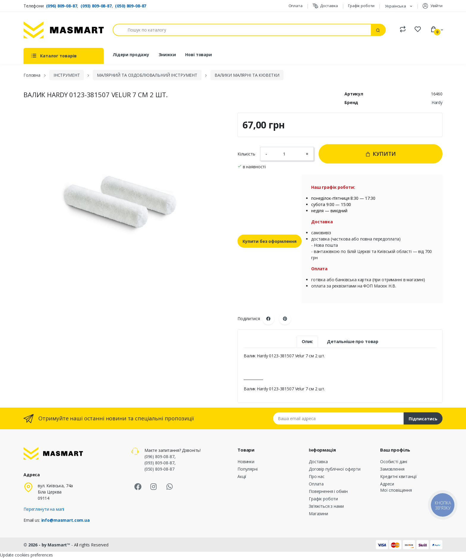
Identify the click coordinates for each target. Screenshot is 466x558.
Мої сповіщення (396, 490)
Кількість (246, 154)
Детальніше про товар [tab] (352, 341)
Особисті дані (393, 461)
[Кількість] (286, 153)
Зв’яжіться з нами (326, 506)
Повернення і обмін (328, 491)
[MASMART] (63, 29)
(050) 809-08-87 (130, 6)
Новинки (245, 461)
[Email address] (338, 418)
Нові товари (198, 54)
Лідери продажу (131, 54)
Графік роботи (361, 5)
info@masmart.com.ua (65, 520)
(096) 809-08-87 (61, 6)
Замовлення (392, 469)
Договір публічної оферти (334, 469)
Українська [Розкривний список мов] (396, 6)
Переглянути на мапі (43, 509)
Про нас (317, 476)
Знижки (167, 54)
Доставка (325, 6)
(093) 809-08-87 (96, 6)
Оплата (296, 5)
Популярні (247, 469)
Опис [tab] (307, 341)
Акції (241, 476)
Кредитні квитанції (398, 476)
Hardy (437, 102)
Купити (380, 153)
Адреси (387, 484)
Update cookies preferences (26, 555)
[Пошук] (242, 30)
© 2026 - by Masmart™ (47, 545)
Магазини (318, 513)
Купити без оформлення (270, 241)
